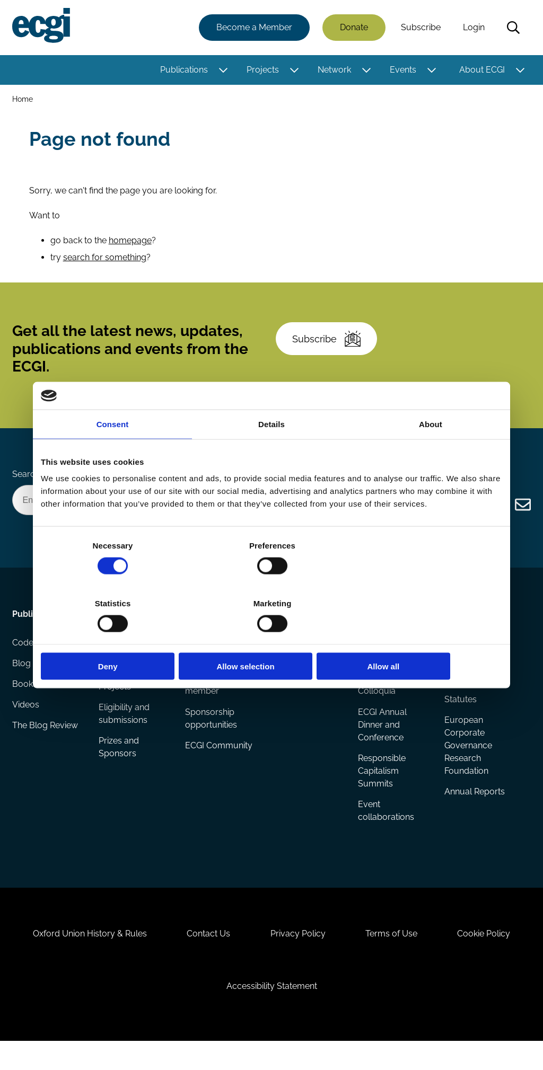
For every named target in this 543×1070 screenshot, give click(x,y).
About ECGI (481, 70)
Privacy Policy (298, 957)
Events (402, 70)
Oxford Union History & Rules (85, 957)
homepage (130, 246)
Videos (26, 724)
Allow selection (271, 637)
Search (513, 28)
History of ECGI (473, 661)
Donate (353, 28)
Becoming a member (208, 700)
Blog (22, 682)
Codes (25, 661)
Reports (114, 682)
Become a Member (254, 28)
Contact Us (206, 957)
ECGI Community (218, 762)
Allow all (426, 637)
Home (23, 99)
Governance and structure (476, 688)
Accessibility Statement (271, 1012)
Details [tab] (271, 452)
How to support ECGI (216, 667)
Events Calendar (390, 661)
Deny (116, 637)
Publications (183, 70)
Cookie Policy (488, 957)
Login (473, 28)
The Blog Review (45, 745)
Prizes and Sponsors (119, 764)
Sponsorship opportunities (211, 734)
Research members (291, 688)
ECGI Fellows (297, 661)
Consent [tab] (113, 452)
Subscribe (420, 28)
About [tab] (430, 452)
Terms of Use (394, 957)
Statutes (460, 716)
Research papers (132, 661)
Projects (262, 70)
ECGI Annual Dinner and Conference (382, 741)
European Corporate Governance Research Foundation (468, 762)
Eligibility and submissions (124, 730)
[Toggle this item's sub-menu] (222, 70)
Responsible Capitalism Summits (382, 788)
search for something (105, 263)
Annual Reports (474, 809)
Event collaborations (386, 828)
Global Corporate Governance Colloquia (392, 694)
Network (334, 70)
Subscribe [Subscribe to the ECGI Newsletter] (328, 348)
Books (25, 703)
